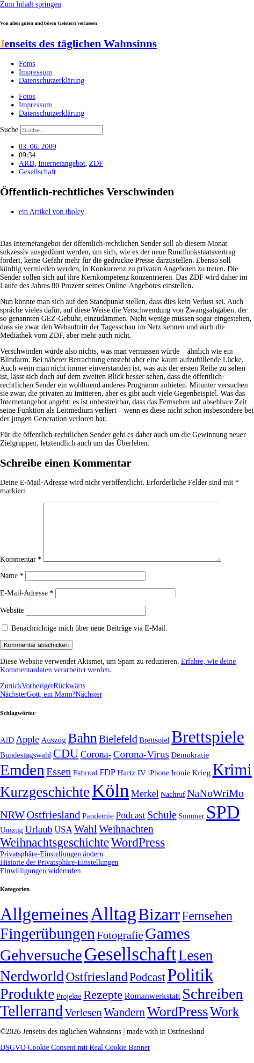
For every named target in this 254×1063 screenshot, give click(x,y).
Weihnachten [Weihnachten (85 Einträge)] (126, 840)
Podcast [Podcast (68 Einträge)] (130, 826)
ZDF (96, 163)
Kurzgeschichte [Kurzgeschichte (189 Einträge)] (45, 803)
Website (12, 621)
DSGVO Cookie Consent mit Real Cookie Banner (75, 1059)
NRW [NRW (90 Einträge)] (12, 826)
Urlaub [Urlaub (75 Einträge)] (38, 840)
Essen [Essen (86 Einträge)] (58, 783)
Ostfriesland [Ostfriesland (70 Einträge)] (96, 988)
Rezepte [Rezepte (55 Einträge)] (103, 1006)
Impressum (35, 72)
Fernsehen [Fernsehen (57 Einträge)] (207, 927)
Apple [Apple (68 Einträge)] (27, 750)
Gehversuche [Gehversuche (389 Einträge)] (41, 966)
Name (11, 587)
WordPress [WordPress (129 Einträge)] (138, 854)
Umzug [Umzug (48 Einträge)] (11, 841)
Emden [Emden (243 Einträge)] (22, 781)
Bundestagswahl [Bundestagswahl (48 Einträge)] (25, 766)
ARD (27, 163)
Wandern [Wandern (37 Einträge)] (124, 1023)
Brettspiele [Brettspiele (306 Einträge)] (208, 748)
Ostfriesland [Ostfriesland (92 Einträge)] (53, 826)
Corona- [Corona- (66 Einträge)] (95, 765)
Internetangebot (61, 163)
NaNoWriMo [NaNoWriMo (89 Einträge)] (215, 804)
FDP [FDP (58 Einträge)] (108, 783)
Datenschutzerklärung (51, 80)
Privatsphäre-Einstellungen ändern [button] (51, 865)
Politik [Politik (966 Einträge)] (190, 986)
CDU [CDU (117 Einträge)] (66, 765)
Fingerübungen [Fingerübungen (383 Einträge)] (47, 944)
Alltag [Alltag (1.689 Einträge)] (113, 925)
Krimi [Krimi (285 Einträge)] (232, 781)
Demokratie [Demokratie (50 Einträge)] (190, 766)
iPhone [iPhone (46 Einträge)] (158, 784)
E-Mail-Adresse (26, 604)
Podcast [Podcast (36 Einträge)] (147, 988)
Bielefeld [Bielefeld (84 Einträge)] (118, 750)
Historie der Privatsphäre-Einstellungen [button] (59, 873)
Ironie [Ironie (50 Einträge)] (180, 784)
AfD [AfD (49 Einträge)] (7, 751)
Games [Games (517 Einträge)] (167, 945)
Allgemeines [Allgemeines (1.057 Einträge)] (44, 925)
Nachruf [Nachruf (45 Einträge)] (172, 806)
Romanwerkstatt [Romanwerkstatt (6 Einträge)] (152, 1007)
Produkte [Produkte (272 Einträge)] (27, 1004)
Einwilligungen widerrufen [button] (40, 882)
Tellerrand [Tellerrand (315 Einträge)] (31, 1022)
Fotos (27, 63)
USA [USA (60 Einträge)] (63, 841)
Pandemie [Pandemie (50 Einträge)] (98, 827)
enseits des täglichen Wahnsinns (78, 43)
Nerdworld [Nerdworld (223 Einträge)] (32, 987)
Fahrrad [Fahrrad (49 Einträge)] (85, 784)
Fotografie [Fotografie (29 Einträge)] (120, 946)
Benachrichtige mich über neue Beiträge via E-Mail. (89, 639)
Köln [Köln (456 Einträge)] (110, 801)
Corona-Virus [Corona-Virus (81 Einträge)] (141, 765)
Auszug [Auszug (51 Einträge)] (53, 751)
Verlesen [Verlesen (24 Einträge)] (83, 1024)
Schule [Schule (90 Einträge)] (161, 826)
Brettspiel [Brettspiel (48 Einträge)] (154, 751)
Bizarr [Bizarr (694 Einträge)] (159, 925)
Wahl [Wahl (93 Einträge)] (85, 840)
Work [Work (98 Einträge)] (224, 1023)
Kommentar (20, 570)
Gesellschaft (37, 172)
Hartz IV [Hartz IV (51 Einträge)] (131, 783)
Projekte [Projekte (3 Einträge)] (69, 1007)
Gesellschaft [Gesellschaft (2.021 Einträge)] (130, 965)
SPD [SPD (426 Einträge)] (223, 823)
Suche (9, 130)
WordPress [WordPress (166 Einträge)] (177, 1023)
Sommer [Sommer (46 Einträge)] (191, 827)
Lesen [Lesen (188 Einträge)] (195, 967)
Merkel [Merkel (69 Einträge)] (145, 805)
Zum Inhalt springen (30, 4)
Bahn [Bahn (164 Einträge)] (82, 749)
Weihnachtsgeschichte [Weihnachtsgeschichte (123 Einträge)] (54, 854)
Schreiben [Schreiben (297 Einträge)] (212, 1004)
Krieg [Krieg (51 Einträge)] (201, 783)
